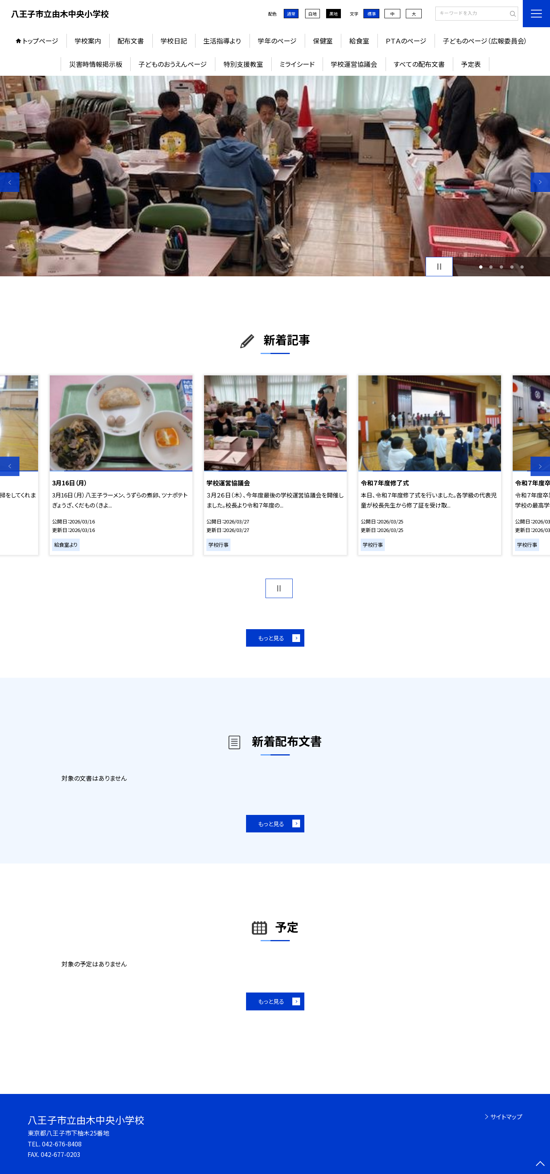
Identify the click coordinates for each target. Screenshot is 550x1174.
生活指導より (222, 40)
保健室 (323, 40)
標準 (371, 13)
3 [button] (501, 266)
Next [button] (540, 182)
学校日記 (174, 40)
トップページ (40, 40)
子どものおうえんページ (172, 64)
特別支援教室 (243, 64)
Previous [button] (9, 182)
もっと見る (271, 638)
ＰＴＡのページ (406, 40)
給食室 (359, 40)
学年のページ (277, 40)
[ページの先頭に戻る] (540, 1164)
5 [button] (522, 266)
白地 (312, 13)
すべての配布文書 (419, 64)
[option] (275, 176)
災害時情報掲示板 (95, 64)
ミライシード (296, 64)
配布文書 (130, 40)
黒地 (333, 13)
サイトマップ (506, 1116)
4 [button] (511, 266)
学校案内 (88, 40)
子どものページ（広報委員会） (485, 40)
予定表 (471, 64)
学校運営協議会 (354, 64)
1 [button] (480, 266)
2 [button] (491, 266)
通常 (291, 13)
